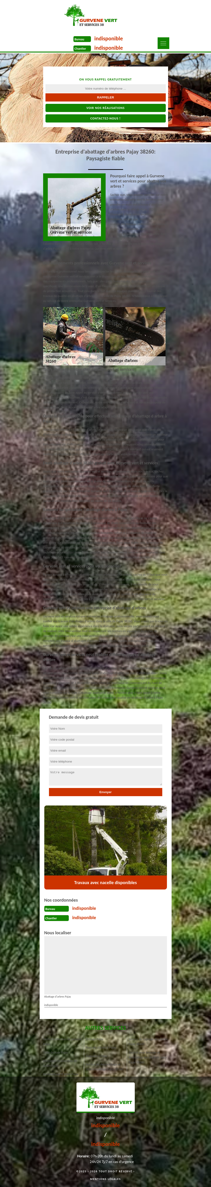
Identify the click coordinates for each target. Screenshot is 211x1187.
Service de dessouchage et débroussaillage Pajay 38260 (104, 1066)
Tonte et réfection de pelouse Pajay (62, 1041)
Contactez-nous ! (105, 118)
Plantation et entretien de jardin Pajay (60, 1063)
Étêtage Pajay (95, 1039)
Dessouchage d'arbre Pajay (61, 1074)
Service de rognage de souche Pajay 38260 (148, 1041)
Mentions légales (105, 1179)
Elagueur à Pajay (96, 1056)
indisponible (108, 38)
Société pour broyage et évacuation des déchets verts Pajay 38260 (147, 1057)
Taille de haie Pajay (55, 1052)
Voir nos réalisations (105, 108)
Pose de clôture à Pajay (101, 1048)
